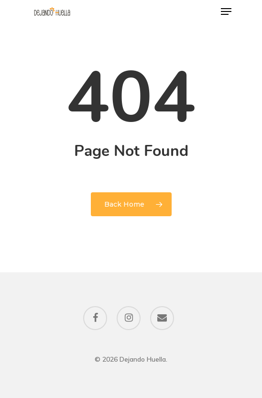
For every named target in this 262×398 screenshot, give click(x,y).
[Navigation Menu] (226, 11)
